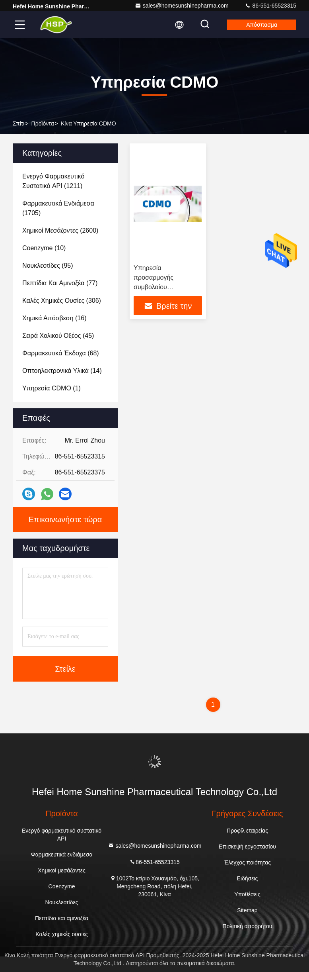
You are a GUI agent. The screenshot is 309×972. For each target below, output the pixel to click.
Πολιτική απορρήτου (247, 926)
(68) (60, 353)
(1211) (53, 181)
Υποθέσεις (247, 894)
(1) (51, 388)
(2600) (60, 230)
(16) (54, 318)
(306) (61, 300)
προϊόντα (42, 123)
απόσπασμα (261, 25)
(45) (58, 335)
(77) (59, 283)
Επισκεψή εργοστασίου (247, 846)
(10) (44, 248)
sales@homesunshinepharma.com (182, 5)
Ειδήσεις (247, 878)
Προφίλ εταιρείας (247, 830)
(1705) (58, 208)
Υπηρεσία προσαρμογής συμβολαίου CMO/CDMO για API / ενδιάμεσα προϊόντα (164, 287)
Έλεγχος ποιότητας (247, 862)
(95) (47, 265)
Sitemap (247, 910)
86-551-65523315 (270, 5)
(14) (62, 370)
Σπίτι (18, 123)
